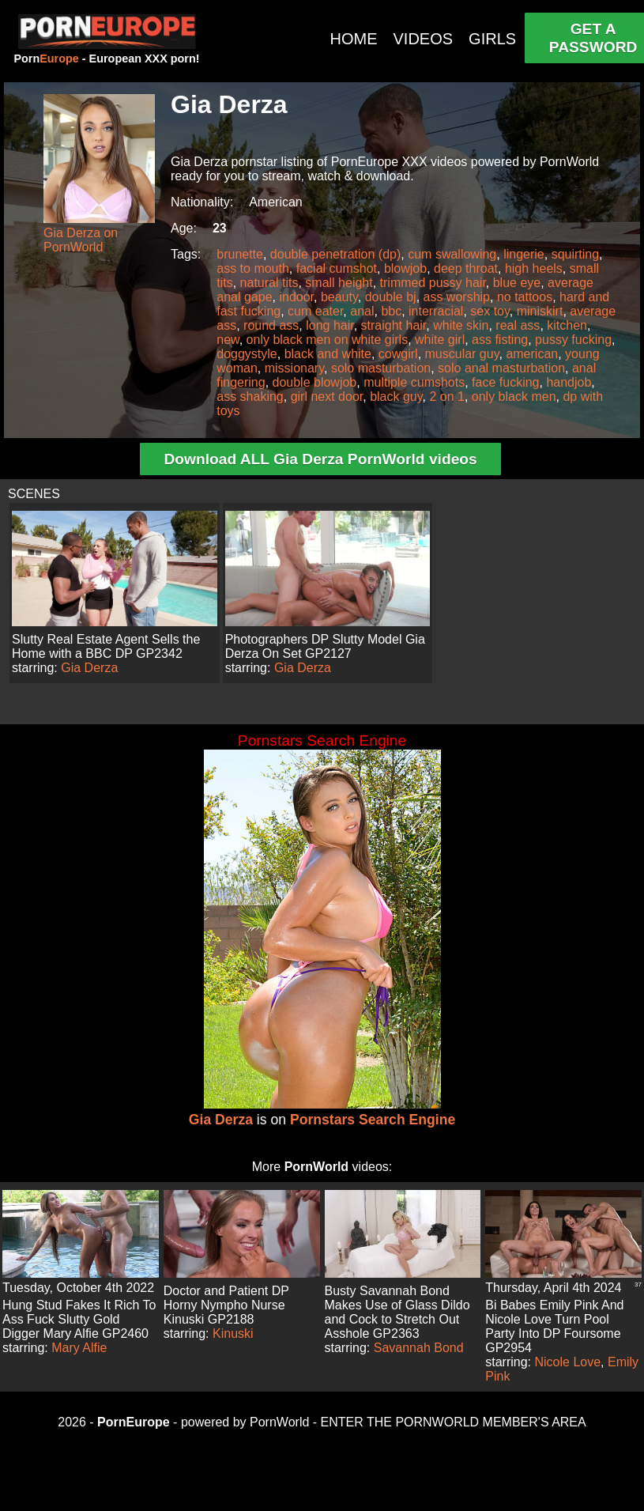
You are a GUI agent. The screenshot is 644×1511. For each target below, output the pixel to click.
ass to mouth (253, 268)
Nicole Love (568, 1362)
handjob (568, 382)
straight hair (394, 325)
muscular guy (462, 354)
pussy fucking (573, 339)
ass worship (457, 297)
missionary (294, 368)
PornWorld (316, 1166)
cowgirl (398, 354)
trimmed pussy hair (433, 282)
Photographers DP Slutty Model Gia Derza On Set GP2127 (325, 646)
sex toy (490, 311)
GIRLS (492, 38)
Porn (45, 58)
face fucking (505, 382)
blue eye (517, 282)
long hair (330, 325)
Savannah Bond (419, 1347)
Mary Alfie (79, 1347)
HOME (354, 38)
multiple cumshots (414, 382)
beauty (339, 297)
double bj (390, 297)
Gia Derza (89, 667)
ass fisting (500, 339)
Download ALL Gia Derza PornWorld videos (320, 459)
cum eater (315, 311)
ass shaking (250, 396)
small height (338, 282)
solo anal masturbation (501, 368)
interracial (436, 311)
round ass (271, 325)
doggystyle (247, 354)
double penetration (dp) (335, 254)
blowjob (405, 268)
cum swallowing (452, 254)
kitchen (567, 325)
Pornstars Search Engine (372, 1120)
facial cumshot (336, 268)
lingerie (523, 254)
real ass (517, 325)
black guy (396, 396)
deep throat (466, 268)
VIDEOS (424, 38)
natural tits (269, 282)
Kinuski (233, 1333)
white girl (440, 339)
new (228, 339)
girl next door (327, 396)
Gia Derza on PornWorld (80, 240)
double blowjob (315, 382)
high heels (534, 268)
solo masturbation (381, 368)
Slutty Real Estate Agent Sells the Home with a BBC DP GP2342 (106, 646)
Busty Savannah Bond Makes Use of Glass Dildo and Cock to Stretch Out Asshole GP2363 (397, 1312)
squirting (575, 254)
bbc (391, 311)
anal (362, 311)
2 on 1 (446, 396)
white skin (460, 325)
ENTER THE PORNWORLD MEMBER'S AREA (453, 1422)
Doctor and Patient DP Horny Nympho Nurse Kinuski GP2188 (226, 1305)
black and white (327, 354)
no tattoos (524, 297)
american (532, 354)
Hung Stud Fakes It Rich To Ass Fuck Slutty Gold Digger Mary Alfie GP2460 (79, 1319)
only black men (514, 396)
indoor (296, 297)
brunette (240, 254)
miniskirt (540, 311)
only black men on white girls (328, 339)
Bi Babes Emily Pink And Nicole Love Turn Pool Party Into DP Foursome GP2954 (554, 1326)
